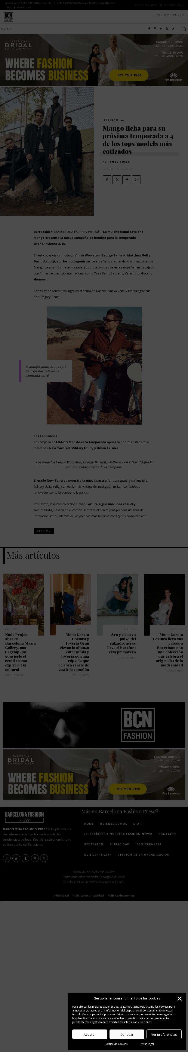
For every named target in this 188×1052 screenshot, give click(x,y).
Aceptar (90, 1034)
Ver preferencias (164, 1034)
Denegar (126, 1034)
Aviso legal (147, 1044)
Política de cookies (116, 1044)
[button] (179, 998)
